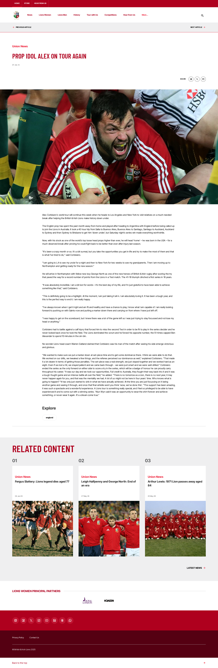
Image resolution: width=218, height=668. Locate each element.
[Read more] (42, 511)
